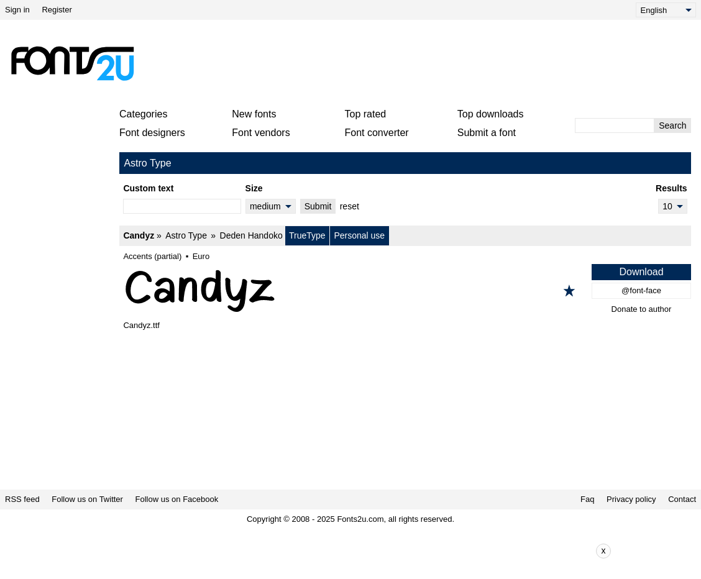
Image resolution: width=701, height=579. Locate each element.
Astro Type (186, 235)
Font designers (152, 132)
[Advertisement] (417, 63)
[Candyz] (405, 290)
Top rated (366, 114)
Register (56, 9)
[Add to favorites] (569, 290)
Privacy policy (631, 499)
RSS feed (22, 499)
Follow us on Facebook (177, 499)
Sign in (17, 9)
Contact (682, 499)
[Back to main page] (72, 63)
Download (641, 272)
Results (671, 188)
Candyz (138, 235)
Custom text (148, 188)
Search (672, 125)
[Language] (666, 9)
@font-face (641, 290)
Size (254, 188)
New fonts (254, 114)
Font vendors (261, 132)
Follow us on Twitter (87, 499)
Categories (143, 114)
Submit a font (486, 132)
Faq (587, 499)
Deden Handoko (251, 235)
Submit (318, 206)
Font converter (377, 132)
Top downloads (490, 114)
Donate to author (642, 309)
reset (349, 206)
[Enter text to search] (614, 125)
